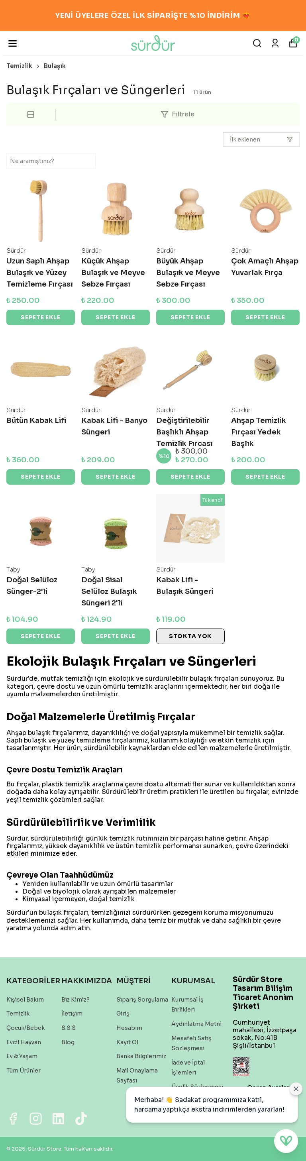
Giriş (122, 1013)
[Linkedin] (58, 1118)
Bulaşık (55, 66)
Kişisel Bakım (25, 999)
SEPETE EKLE (41, 317)
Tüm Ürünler (23, 1070)
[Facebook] (13, 1118)
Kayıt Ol (127, 1042)
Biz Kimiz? (75, 999)
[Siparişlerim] (275, 43)
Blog (68, 1042)
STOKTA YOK (190, 636)
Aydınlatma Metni (196, 1023)
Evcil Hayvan (23, 1042)
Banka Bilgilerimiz (141, 1056)
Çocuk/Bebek (25, 1027)
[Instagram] (35, 1118)
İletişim (71, 1013)
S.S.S (68, 1027)
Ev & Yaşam (21, 1056)
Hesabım (129, 1027)
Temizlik (23, 66)
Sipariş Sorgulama (142, 999)
